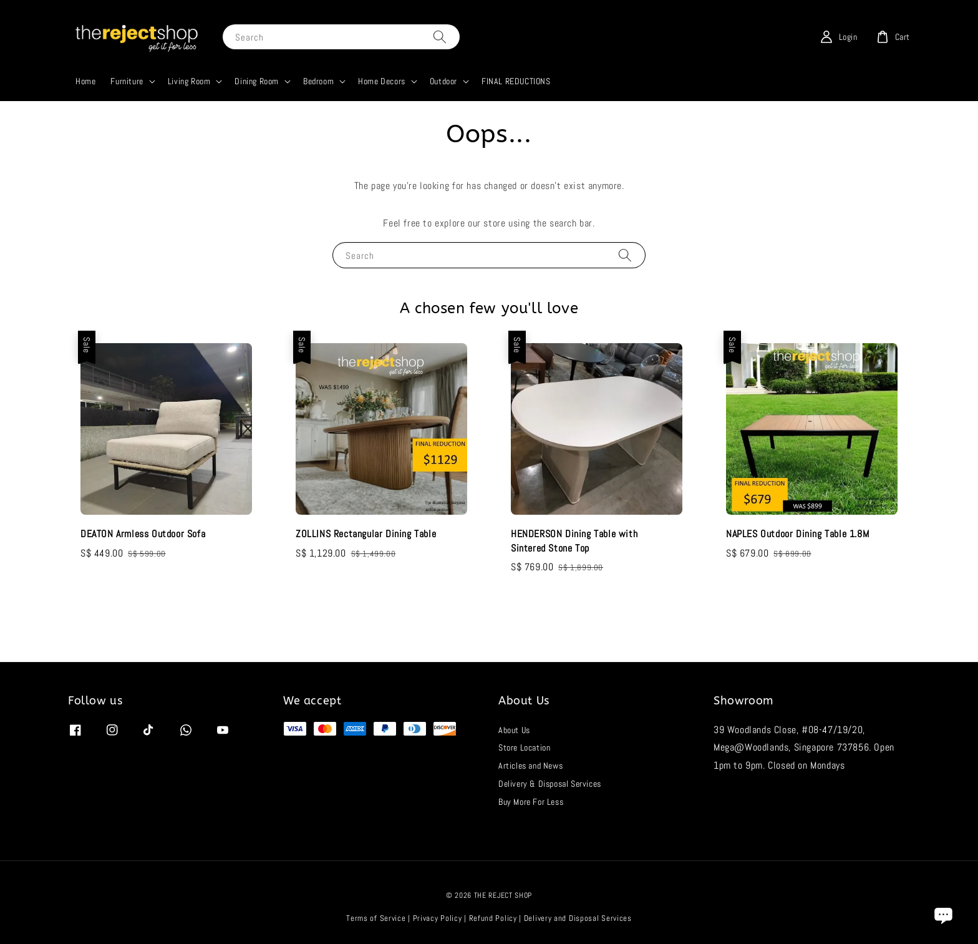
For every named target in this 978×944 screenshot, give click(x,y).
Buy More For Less (530, 801)
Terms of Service (375, 918)
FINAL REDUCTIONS (516, 81)
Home (85, 81)
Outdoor (443, 81)
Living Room (189, 81)
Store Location (524, 747)
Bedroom (318, 81)
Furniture (126, 81)
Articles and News (530, 765)
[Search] (440, 36)
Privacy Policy (437, 918)
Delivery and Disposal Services (578, 918)
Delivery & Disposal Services (549, 783)
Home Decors (381, 81)
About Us (514, 730)
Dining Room (257, 81)
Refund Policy (493, 918)
